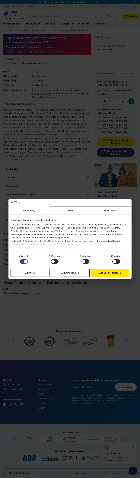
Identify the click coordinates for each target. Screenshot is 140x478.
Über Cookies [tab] (111, 210)
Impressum (36, 247)
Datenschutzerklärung (108, 241)
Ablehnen (30, 273)
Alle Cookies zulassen (110, 273)
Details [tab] (70, 210)
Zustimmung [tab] (29, 210)
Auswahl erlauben (70, 273)
